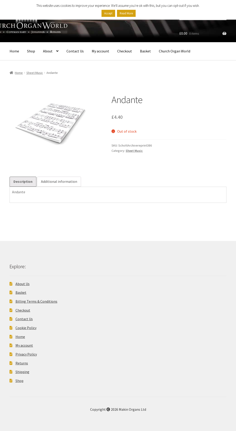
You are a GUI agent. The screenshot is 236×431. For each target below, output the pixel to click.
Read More (126, 13)
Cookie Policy (25, 327)
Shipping (22, 371)
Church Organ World (174, 51)
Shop (31, 51)
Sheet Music (34, 73)
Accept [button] (108, 13)
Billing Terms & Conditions (36, 301)
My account (100, 51)
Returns (21, 363)
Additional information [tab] (59, 181)
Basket (145, 51)
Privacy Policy (26, 354)
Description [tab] (23, 181)
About (48, 51)
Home (14, 51)
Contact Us (75, 51)
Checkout (124, 51)
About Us (22, 283)
